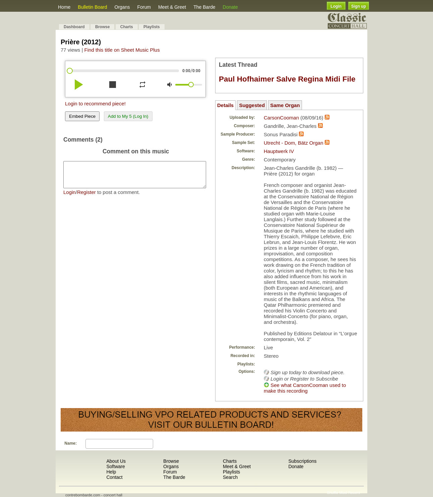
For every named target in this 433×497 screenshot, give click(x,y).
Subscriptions (302, 461)
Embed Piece (82, 116)
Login (336, 6)
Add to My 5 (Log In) (128, 116)
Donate (230, 7)
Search (230, 477)
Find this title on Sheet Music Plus (122, 50)
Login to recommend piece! (95, 103)
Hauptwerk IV (279, 151)
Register (86, 197)
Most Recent (349, 493)
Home (64, 7)
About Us (116, 461)
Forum (143, 7)
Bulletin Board (92, 7)
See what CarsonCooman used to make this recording (305, 388)
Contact (114, 477)
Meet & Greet (172, 7)
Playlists (151, 26)
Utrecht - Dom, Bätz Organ (293, 143)
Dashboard (74, 26)
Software (115, 466)
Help (111, 472)
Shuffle (332, 493)
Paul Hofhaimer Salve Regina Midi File (287, 79)
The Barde (204, 7)
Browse (102, 26)
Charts (126, 26)
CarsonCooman (281, 117)
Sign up (358, 6)
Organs (122, 7)
